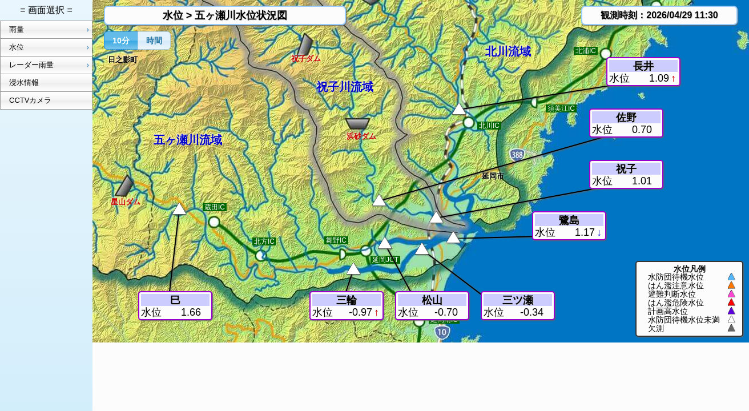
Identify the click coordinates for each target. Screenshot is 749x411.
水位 (50, 47)
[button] (121, 40)
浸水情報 (24, 82)
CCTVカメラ (30, 100)
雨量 (50, 29)
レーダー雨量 (50, 65)
